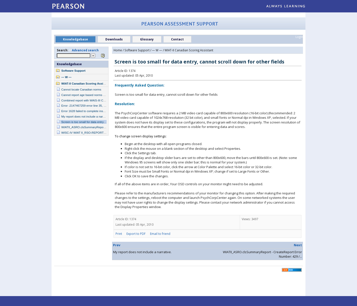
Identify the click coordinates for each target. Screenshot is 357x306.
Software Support (73, 70)
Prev (116, 245)
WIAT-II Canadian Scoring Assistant (85, 83)
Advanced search (85, 50)
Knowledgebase (69, 64)
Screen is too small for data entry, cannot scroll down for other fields (104, 121)
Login (299, 37)
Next (298, 245)
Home (118, 50)
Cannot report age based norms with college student (94, 94)
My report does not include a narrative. (86, 116)
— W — (66, 77)
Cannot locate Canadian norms (81, 89)
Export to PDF (136, 234)
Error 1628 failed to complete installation (87, 111)
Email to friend (160, 234)
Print (119, 234)
